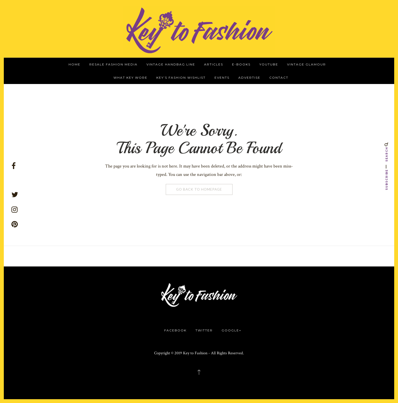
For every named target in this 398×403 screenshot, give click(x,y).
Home (74, 64)
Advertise (249, 77)
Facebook (175, 330)
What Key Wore (130, 77)
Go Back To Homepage (199, 189)
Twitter (204, 330)
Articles (213, 64)
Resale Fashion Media (113, 64)
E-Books (241, 64)
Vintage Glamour (306, 64)
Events (221, 77)
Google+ (231, 330)
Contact (278, 77)
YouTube (268, 64)
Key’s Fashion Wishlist (181, 77)
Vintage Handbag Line (170, 64)
